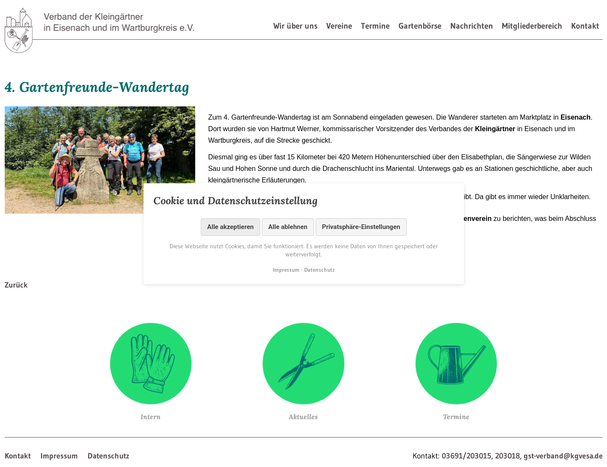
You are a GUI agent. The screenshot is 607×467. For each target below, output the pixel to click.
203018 (507, 456)
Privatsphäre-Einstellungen (361, 227)
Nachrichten (471, 26)
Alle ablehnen (288, 227)
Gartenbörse (420, 26)
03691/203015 (466, 456)
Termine (375, 26)
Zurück (16, 285)
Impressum (59, 456)
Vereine (339, 26)
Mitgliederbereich (532, 26)
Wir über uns (295, 26)
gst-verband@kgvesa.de (563, 456)
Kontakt (585, 26)
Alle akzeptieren (230, 227)
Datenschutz (108, 456)
